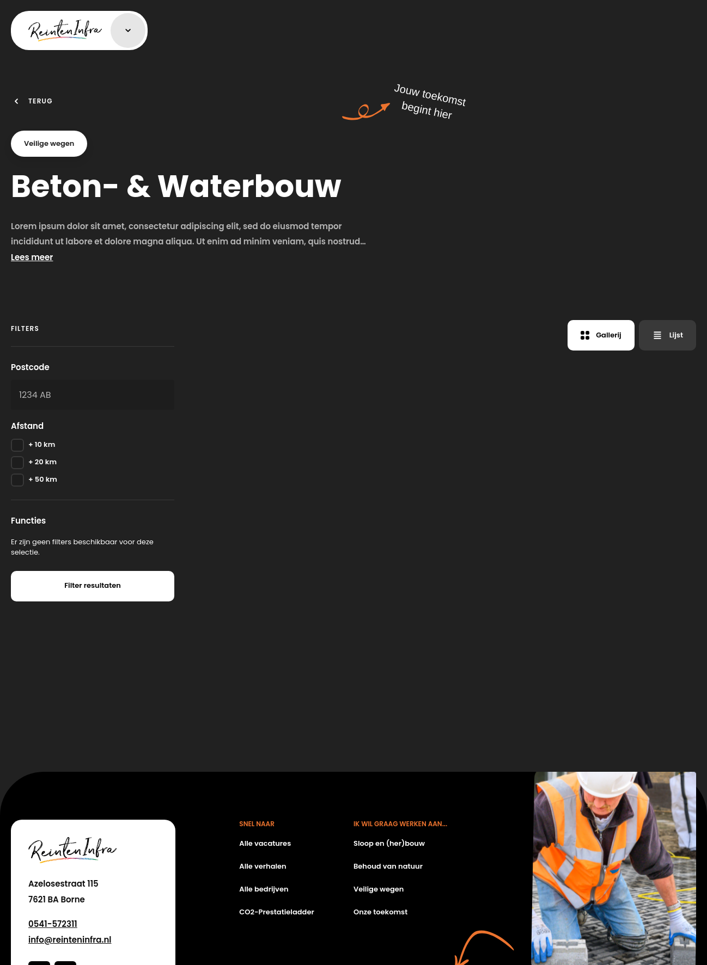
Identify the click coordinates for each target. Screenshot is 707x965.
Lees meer (32, 257)
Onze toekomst (380, 912)
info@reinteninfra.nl (69, 939)
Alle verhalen (262, 866)
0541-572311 (52, 924)
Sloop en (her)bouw (389, 843)
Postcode (30, 367)
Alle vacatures (265, 843)
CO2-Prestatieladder (276, 912)
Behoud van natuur (388, 866)
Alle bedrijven (263, 889)
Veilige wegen (379, 889)
